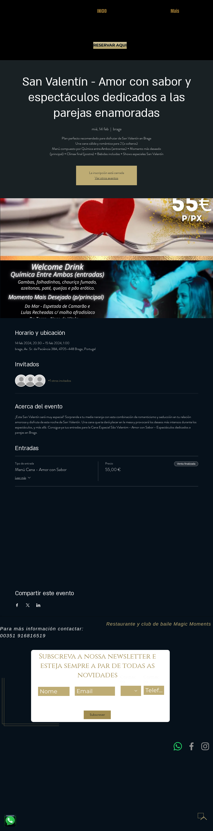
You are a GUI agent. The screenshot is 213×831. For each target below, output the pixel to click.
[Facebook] (191, 746)
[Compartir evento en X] (28, 605)
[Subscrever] (97, 714)
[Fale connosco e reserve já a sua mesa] (10, 820)
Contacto (128, 679)
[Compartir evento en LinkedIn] (38, 605)
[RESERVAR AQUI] (110, 45)
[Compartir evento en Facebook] (17, 605)
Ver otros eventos (106, 177)
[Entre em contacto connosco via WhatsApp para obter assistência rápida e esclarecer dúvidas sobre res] (178, 746)
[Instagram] (205, 746)
